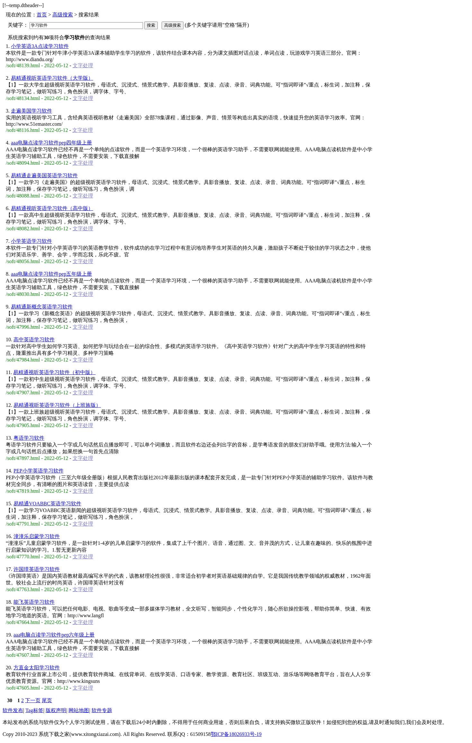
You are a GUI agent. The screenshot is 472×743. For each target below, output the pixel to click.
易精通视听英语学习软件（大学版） (52, 78)
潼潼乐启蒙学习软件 (36, 536)
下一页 (32, 700)
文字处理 (83, 65)
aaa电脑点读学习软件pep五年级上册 (51, 274)
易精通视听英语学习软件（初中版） (54, 372)
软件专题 (102, 710)
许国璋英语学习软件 (36, 569)
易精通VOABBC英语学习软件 (47, 503)
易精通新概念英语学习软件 (42, 306)
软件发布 (13, 710)
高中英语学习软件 (34, 339)
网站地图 (78, 710)
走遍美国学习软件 (31, 111)
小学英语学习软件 (31, 241)
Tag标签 (34, 710)
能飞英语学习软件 (34, 602)
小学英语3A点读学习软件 (40, 46)
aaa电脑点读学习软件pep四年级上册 (51, 142)
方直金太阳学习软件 (36, 667)
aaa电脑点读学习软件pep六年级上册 (53, 635)
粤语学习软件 (28, 438)
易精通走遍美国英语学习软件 (44, 175)
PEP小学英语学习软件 (38, 470)
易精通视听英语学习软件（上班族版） (57, 405)
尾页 (47, 700)
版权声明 (56, 710)
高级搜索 (62, 14)
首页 (42, 14)
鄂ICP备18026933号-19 (236, 734)
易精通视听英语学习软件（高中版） (52, 208)
